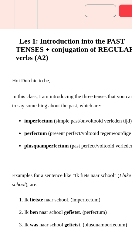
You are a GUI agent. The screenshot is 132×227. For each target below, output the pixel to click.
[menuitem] (26, 14)
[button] (7, 14)
